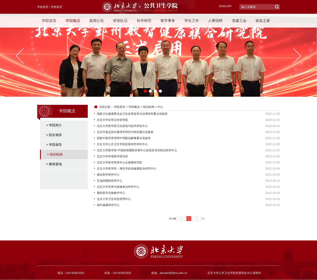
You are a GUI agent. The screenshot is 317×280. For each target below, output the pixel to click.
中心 (160, 106)
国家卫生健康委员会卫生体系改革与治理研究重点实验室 (132, 113)
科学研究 (144, 21)
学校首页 (43, 7)
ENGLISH (225, 6)
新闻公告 (96, 21)
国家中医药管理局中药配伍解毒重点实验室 (124, 138)
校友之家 (263, 21)
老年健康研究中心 (108, 205)
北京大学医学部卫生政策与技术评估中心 (122, 126)
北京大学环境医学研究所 (112, 156)
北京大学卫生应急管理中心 (114, 199)
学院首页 (49, 21)
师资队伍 (120, 21)
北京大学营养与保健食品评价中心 (118, 186)
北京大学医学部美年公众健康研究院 (119, 162)
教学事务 (168, 21)
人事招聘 (215, 21)
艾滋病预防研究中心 (109, 180)
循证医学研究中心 (108, 174)
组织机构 (148, 106)
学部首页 (56, 7)
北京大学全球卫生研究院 (112, 119)
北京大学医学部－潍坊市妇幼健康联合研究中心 (126, 168)
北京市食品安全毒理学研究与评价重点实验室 (125, 132)
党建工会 (239, 21)
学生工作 (191, 21)
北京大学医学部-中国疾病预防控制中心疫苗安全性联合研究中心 (137, 150)
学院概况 (73, 21)
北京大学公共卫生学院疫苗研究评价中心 (122, 144)
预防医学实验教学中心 (111, 192)
